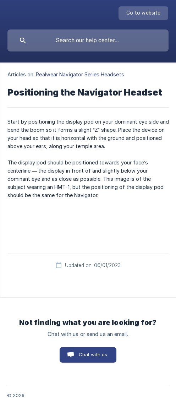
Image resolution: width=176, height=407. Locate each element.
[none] (143, 13)
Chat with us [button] (93, 354)
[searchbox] (88, 40)
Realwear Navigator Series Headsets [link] (80, 74)
